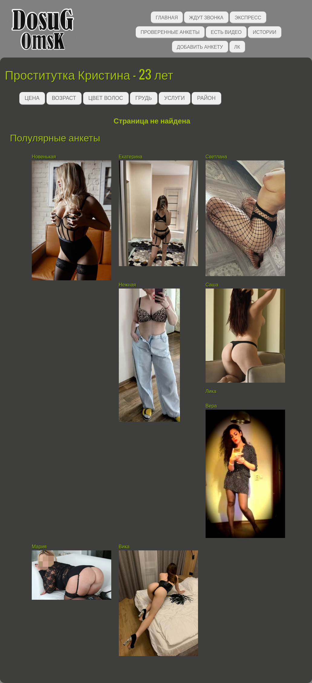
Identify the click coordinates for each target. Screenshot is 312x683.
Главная (167, 17)
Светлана (216, 156)
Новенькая (44, 156)
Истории (264, 31)
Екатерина (130, 156)
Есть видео (226, 31)
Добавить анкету (200, 46)
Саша (212, 284)
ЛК (237, 46)
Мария (39, 546)
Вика (124, 546)
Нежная (127, 284)
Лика (211, 391)
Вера (211, 405)
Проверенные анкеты (170, 31)
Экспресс (248, 17)
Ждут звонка (206, 17)
